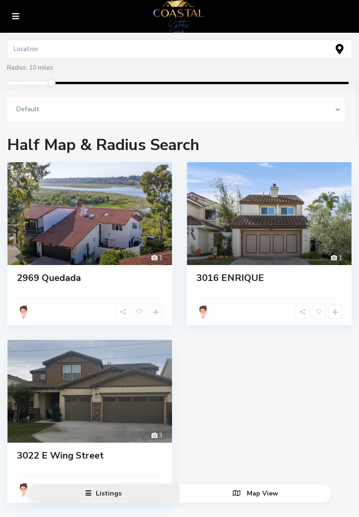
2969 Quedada (49, 278)
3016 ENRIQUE (230, 278)
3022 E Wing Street (60, 455)
